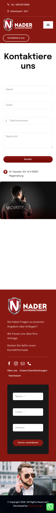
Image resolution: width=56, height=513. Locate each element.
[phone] (29, 363)
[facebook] (9, 363)
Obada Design (35, 506)
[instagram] (16, 363)
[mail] (22, 363)
